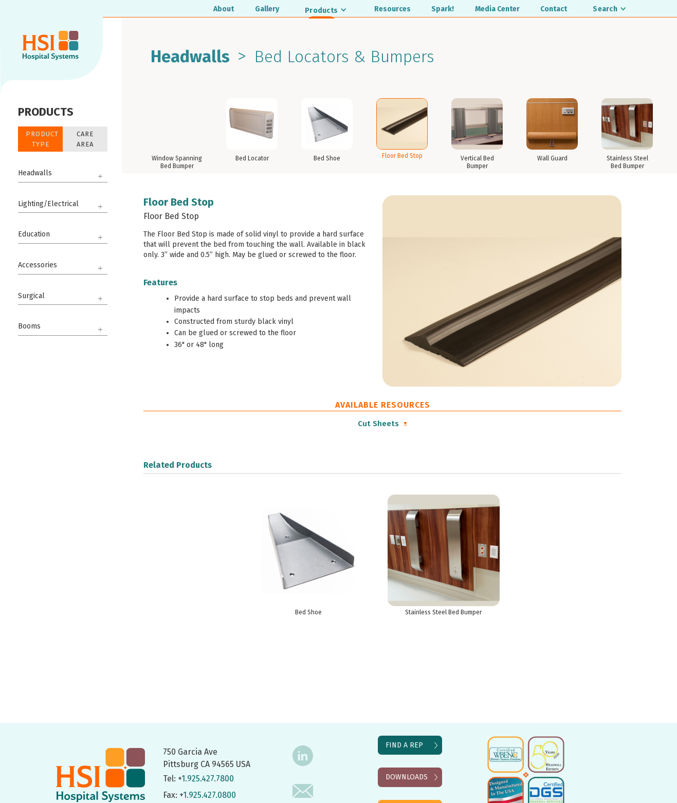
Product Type (42, 139)
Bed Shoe (327, 158)
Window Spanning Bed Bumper (177, 162)
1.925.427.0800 (209, 795)
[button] (326, 10)
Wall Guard (552, 158)
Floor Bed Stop (402, 155)
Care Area (85, 139)
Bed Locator (252, 158)
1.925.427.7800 (207, 778)
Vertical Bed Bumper (477, 162)
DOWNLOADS (407, 777)
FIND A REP (404, 745)
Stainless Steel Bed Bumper (627, 162)
